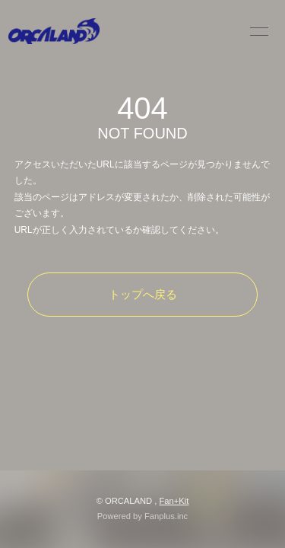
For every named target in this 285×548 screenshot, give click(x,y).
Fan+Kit (173, 500)
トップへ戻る (143, 294)
